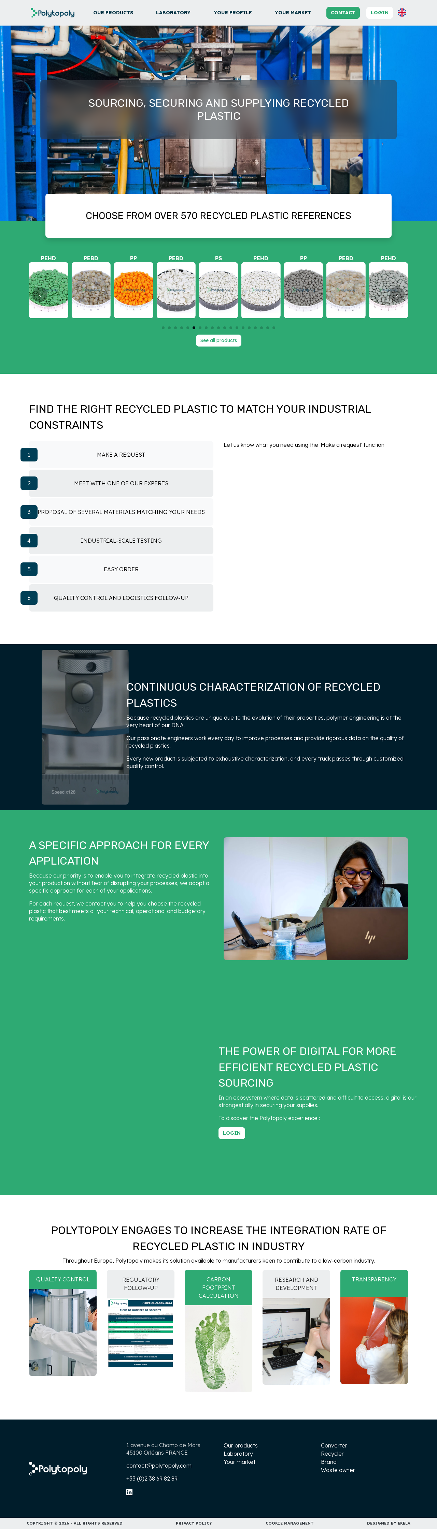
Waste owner (338, 1470)
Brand (329, 1461)
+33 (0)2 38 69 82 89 (152, 1478)
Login (380, 13)
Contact (343, 13)
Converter (334, 1445)
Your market (293, 13)
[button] (402, 12)
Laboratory (173, 13)
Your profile (233, 13)
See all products (218, 340)
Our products (113, 13)
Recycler (332, 1453)
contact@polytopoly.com (159, 1465)
